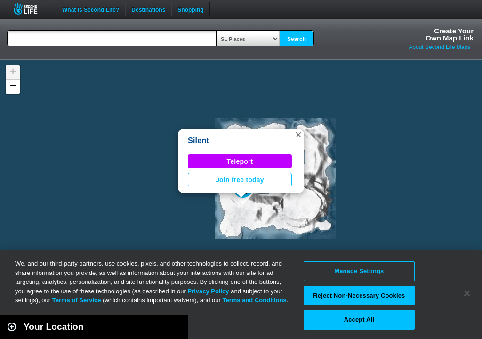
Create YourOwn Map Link (450, 34)
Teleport (240, 161)
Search (296, 39)
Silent (198, 141)
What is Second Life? (90, 9)
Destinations (148, 9)
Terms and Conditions (255, 300)
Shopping (190, 9)
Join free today (240, 180)
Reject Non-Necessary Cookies (359, 295)
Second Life (30, 8)
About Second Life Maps (439, 47)
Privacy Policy (208, 291)
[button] (298, 134)
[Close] (467, 293)
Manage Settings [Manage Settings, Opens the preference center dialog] (359, 270)
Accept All (359, 319)
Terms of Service (76, 300)
